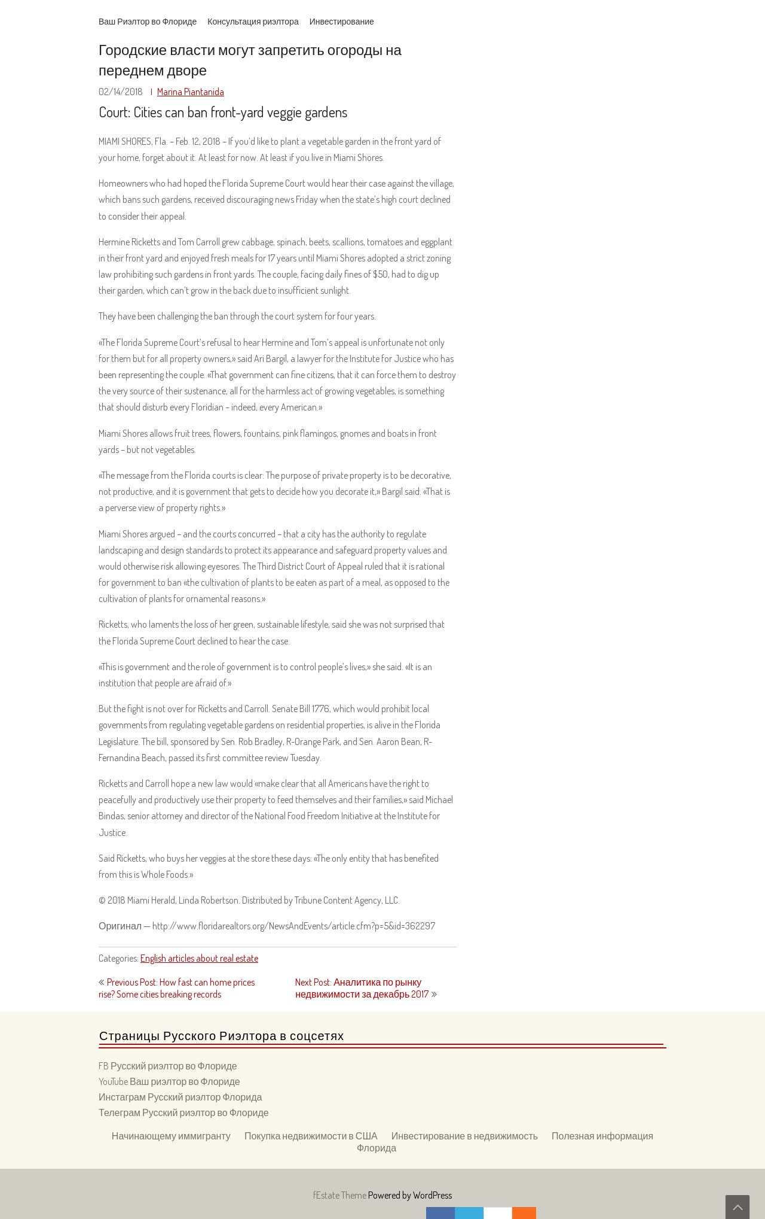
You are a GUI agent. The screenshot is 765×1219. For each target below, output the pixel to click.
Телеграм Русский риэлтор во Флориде (184, 1112)
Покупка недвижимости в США (311, 1136)
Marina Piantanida (190, 92)
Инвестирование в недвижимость (464, 1136)
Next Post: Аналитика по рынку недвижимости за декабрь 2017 (362, 988)
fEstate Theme (340, 1195)
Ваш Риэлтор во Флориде (148, 21)
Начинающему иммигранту (171, 1136)
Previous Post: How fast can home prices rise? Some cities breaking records (177, 988)
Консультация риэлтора (252, 21)
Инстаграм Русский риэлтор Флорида (180, 1097)
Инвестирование (342, 21)
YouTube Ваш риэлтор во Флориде (169, 1081)
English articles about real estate (199, 958)
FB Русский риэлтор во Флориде (168, 1066)
